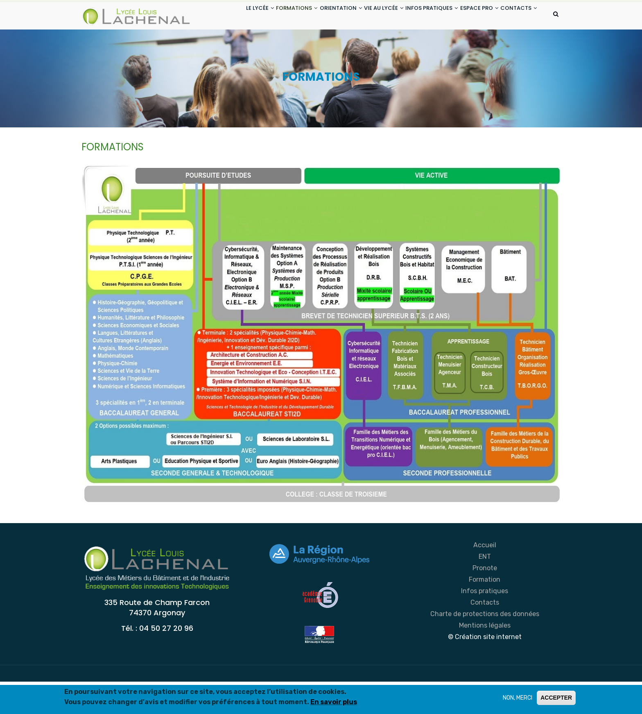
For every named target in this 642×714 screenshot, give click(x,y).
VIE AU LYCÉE (364, 16)
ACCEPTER (556, 697)
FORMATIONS (265, 16)
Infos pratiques (484, 623)
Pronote (484, 600)
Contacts (484, 635)
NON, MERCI (517, 697)
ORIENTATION (315, 16)
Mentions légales (485, 658)
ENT (485, 589)
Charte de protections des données (484, 646)
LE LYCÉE (222, 16)
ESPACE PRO (471, 16)
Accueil (484, 577)
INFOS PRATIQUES (418, 16)
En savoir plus (333, 702)
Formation (484, 612)
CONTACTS (226, 46)
